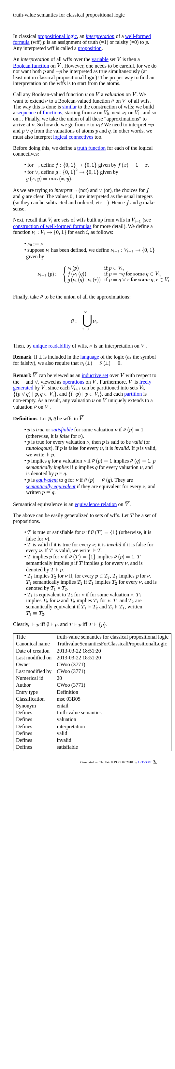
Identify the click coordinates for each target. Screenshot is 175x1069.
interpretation (100, 36)
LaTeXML (147, 762)
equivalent (47, 480)
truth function (91, 148)
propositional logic (57, 36)
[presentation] (44, 43)
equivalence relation (96, 504)
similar (69, 106)
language (89, 357)
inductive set (95, 375)
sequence (26, 112)
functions (52, 112)
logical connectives (73, 137)
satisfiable (62, 429)
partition (133, 394)
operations (73, 382)
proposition (90, 48)
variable (100, 59)
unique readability (52, 346)
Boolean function (31, 65)
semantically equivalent (51, 486)
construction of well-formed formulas (52, 226)
